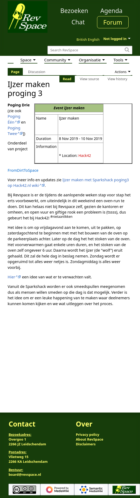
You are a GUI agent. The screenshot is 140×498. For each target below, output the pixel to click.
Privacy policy (87, 434)
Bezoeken (74, 10)
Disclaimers (86, 444)
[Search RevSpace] (89, 50)
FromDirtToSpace (23, 170)
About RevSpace (89, 439)
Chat (78, 22)
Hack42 (84, 155)
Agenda (111, 10)
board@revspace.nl (24, 474)
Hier (11, 276)
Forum (112, 22)
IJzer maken (74, 107)
